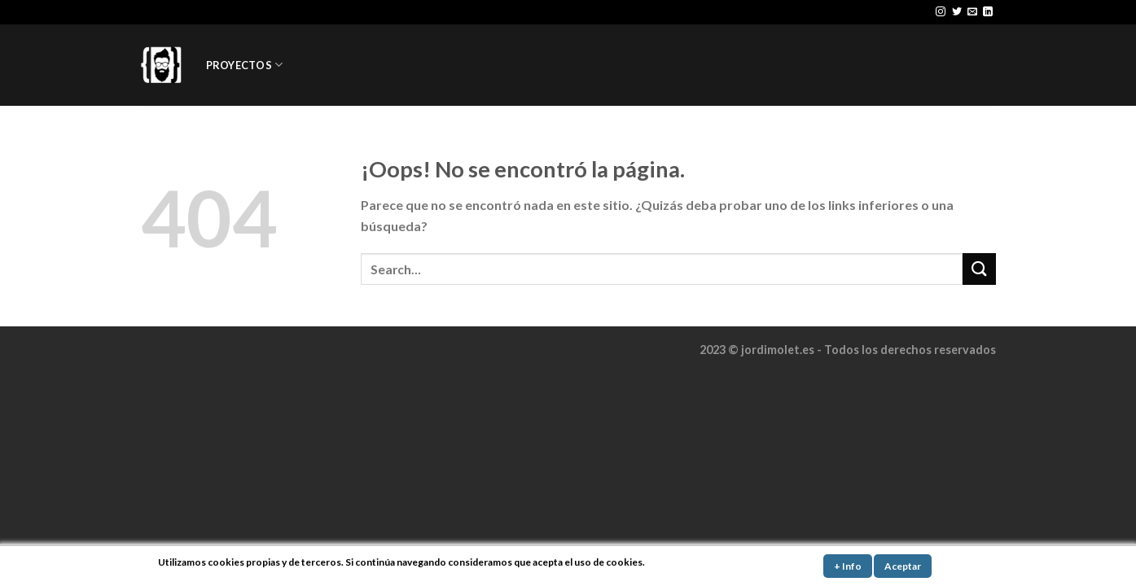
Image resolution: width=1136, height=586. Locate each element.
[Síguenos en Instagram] (940, 12)
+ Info (848, 566)
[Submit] (979, 269)
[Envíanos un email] (972, 12)
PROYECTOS (244, 64)
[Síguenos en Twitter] (957, 12)
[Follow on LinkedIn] (988, 12)
